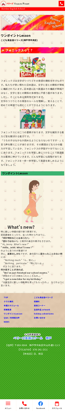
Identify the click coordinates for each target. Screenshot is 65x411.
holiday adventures (44, 313)
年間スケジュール (11, 305)
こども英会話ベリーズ (43, 297)
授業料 (37, 301)
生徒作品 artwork (42, 309)
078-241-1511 (40, 349)
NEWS (6, 321)
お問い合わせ (39, 317)
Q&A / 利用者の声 (12, 317)
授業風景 (7, 309)
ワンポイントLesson (13, 313)
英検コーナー (39, 305)
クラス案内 (8, 301)
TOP (6, 297)
